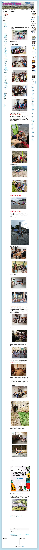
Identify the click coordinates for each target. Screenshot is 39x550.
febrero (5, 94)
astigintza (15, 529)
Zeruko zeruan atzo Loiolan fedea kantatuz (5, 65)
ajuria (32, 128)
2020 (4, 97)
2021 (4, 96)
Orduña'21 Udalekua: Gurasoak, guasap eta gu (19, 516)
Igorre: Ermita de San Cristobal (6, 78)
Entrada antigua (27, 534)
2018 (4, 99)
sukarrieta (33, 127)
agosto (5, 37)
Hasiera (3, 9)
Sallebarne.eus (5, 26)
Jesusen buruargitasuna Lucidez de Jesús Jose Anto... (6, 50)
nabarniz (33, 136)
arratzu (32, 138)
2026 (4, 29)
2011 (4, 105)
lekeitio (32, 135)
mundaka (33, 106)
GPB (32, 134)
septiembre (5, 36)
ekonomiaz (33, 95)
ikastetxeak (33, 132)
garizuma (33, 110)
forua (32, 117)
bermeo (32, 104)
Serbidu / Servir (16, 9)
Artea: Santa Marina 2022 (5, 61)
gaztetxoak (17, 529)
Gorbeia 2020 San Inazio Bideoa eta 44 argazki (6, 40)
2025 (4, 30)
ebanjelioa (33, 87)
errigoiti (32, 125)
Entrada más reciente (12, 534)
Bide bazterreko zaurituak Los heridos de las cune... (6, 83)
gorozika (33, 131)
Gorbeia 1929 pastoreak (5, 44)
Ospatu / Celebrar (31, 9)
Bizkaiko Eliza (5, 22)
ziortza (32, 113)
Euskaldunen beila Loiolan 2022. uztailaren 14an (5, 80)
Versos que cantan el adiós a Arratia (5, 73)
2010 (4, 106)
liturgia (32, 91)
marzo (5, 93)
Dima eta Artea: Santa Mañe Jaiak (5, 63)
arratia (13, 529)
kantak (32, 97)
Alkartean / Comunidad (22, 9)
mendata (33, 121)
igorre (18, 529)
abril (4, 92)
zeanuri (20, 529)
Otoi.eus (4, 25)
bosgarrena (33, 101)
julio (4, 38)
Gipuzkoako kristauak (5, 23)
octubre (5, 35)
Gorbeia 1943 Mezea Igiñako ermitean (5, 42)
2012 (4, 104)
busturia (33, 119)
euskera (33, 140)
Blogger (23, 546)
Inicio (20, 534)
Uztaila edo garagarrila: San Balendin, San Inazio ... (6, 86)
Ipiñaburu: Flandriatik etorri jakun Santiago (5, 53)
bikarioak (33, 93)
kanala (32, 123)
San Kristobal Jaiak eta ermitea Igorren (5, 76)
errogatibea (33, 109)
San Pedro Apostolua (35, 57)
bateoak (33, 108)
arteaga (32, 116)
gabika (32, 139)
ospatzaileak (33, 120)
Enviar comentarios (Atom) (15, 535)
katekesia (33, 90)
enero (5, 95)
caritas (32, 94)
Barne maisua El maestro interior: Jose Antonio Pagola (6, 70)
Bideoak (27, 9)
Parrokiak (6, 9)
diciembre (5, 33)
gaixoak (32, 105)
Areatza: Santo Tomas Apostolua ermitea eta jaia (5, 88)
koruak (32, 112)
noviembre (5, 34)
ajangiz (32, 124)
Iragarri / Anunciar (11, 9)
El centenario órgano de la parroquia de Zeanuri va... (5, 68)
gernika (32, 102)
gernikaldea (33, 98)
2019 (4, 98)
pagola (32, 89)
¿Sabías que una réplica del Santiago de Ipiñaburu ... (5, 56)
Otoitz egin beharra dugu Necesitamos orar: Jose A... (6, 59)
